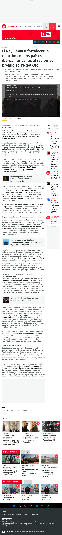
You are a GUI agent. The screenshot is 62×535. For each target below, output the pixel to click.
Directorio (33, 522)
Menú (59, 26)
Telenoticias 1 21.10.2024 (11, 489)
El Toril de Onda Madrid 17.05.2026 (48, 172)
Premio (25, 410)
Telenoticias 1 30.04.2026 (49, 489)
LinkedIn (50, 42)
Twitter (39, 42)
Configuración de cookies (21, 525)
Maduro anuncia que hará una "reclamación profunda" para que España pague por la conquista (6, 242)
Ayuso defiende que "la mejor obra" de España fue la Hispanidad (6, 300)
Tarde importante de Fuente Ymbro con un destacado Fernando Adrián (48, 153)
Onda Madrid (38, 26)
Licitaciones (18, 523)
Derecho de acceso (50, 522)
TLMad (30, 26)
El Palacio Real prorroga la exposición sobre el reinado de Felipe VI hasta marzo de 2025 (11, 426)
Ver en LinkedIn (36, 505)
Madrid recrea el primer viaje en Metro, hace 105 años (51, 426)
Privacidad (51, 523)
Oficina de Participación (40, 523)
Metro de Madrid (48, 433)
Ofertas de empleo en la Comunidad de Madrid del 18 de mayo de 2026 (48, 199)
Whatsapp (58, 42)
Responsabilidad (16, 522)
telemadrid (7, 531)
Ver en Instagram (25, 505)
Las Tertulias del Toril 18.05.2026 (48, 217)
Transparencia (26, 522)
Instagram (42, 42)
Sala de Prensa (6, 522)
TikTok (46, 42)
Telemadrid (11, 514)
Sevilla (4, 47)
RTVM (4, 512)
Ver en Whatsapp (48, 505)
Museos (53, 182)
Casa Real (26, 433)
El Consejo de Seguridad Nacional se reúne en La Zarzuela (31, 426)
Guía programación (33, 514)
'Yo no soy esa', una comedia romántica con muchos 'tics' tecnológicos (11, 459)
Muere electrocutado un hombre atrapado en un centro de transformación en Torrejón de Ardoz (48, 133)
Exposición (6, 433)
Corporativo (7, 519)
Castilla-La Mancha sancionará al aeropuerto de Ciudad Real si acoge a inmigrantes (49, 459)
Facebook (35, 42)
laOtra (25, 514)
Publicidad (40, 522)
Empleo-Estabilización (8, 523)
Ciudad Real (45, 465)
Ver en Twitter (19, 506)
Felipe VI (4, 410)
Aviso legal (5, 525)
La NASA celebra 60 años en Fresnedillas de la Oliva (30, 459)
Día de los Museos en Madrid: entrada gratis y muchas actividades (48, 183)
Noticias (23, 26)
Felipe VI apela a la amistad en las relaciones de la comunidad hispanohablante (6, 178)
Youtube (54, 42)
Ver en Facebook (14, 506)
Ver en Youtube (42, 505)
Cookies (11, 525)
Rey (8, 410)
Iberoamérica (18, 410)
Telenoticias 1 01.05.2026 (30, 489)
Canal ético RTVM (27, 523)
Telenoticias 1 (7, 495)
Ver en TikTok (31, 506)
